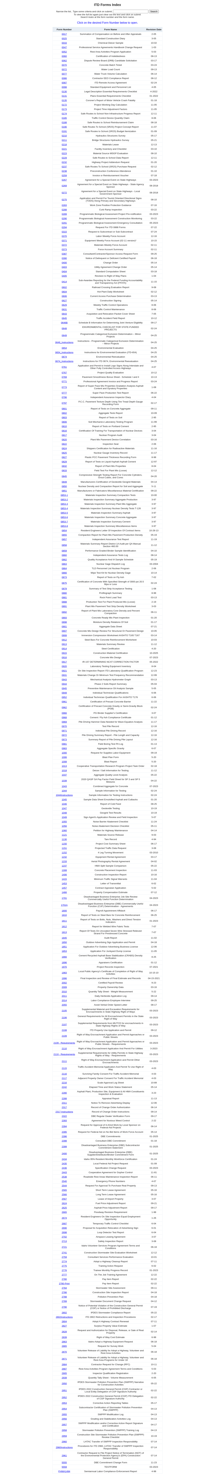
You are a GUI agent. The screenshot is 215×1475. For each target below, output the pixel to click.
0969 (64, 722)
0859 (64, 550)
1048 (64, 813)
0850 (64, 486)
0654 (64, 348)
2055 (64, 1005)
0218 (64, 144)
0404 (64, 271)
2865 (64, 1346)
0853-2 (64, 499)
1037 (64, 775)
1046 (64, 804)
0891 (64, 606)
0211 (64, 140)
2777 (64, 1274)
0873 (64, 577)
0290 (64, 218)
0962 (64, 707)
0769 (64, 377)
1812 (64, 926)
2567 (64, 1199)
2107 (64, 1024)
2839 (64, 1337)
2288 (64, 1098)
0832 (64, 466)
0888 (64, 602)
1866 (64, 957)
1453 (64, 883)
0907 (64, 631)
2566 (64, 1194)
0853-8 (64, 526)
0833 (64, 470)
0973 (64, 739)
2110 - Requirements (64, 1054)
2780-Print (64, 1283)
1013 (64, 766)
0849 (64, 482)
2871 (64, 1359)
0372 (64, 245)
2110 (64, 1048)
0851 (64, 490)
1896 (64, 962)
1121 (64, 835)
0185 (64, 118)
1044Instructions (64, 795)
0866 (64, 573)
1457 (64, 888)
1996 (64, 978)
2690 (64, 1228)
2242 (64, 1087)
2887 (64, 1369)
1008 (64, 761)
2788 (64, 1297)
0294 (64, 227)
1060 (64, 830)
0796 (64, 397)
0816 (64, 430)
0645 (64, 318)
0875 (64, 583)
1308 (64, 870)
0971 (64, 730)
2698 (64, 1232)
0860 (64, 555)
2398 (64, 1141)
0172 (64, 104)
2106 (64, 1017)
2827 (64, 1326)
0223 (64, 153)
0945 (64, 688)
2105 (64, 1010)
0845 (64, 476)
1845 (64, 938)
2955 (64, 1414)
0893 (64, 617)
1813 (64, 932)
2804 (64, 1321)
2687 (64, 1223)
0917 (64, 662)
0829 (64, 461)
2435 (64, 1163)
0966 (64, 713)
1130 (64, 839)
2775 (64, 1266)
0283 (64, 205)
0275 (64, 199)
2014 (64, 1000)
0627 (64, 300)
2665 (64, 1212)
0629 (64, 305)
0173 (64, 109)
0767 (64, 372)
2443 (64, 1172)
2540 (64, 1181)
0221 (64, 149)
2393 (64, 1120)
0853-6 (64, 517)
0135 (64, 100)
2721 (64, 1247)
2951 (64, 1390)
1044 (64, 790)
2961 (64, 1455)
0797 (64, 403)
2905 (64, 1373)
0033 (64, 43)
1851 (64, 946)
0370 (64, 236)
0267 (64, 180)
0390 (64, 258)
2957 (64, 1424)
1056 (64, 826)
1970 (64, 967)
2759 (64, 1257)
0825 (64, 453)
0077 (64, 74)
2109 (64, 1036)
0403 (64, 267)
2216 (64, 1082)
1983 (64, 972)
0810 (64, 426)
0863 (64, 564)
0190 (64, 127)
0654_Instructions (64, 352)
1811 (64, 921)
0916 (64, 657)
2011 (64, 996)
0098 (64, 87)
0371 (64, 240)
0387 (64, 254)
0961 (64, 701)
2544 (64, 1185)
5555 (64, 1462)
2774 (64, 1261)
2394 (64, 1126)
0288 (64, 209)
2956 (64, 1419)
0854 (64, 530)
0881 (64, 597)
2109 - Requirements (64, 1043)
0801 (64, 408)
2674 (64, 1218)
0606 (64, 296)
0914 (64, 648)
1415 (64, 879)
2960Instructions (64, 1447)
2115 (64, 1068)
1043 (64, 786)
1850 (64, 942)
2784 (64, 1288)
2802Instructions (64, 1317)
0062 (64, 60)
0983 (64, 748)
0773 (64, 387)
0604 (64, 291)
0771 (64, 381)
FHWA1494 (64, 1471)
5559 (64, 1467)
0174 (64, 113)
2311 (64, 1103)
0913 (64, 644)
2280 (64, 1093)
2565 (64, 1190)
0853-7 (64, 521)
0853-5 (64, 513)
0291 (64, 223)
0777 (64, 393)
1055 (64, 821)
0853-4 (64, 508)
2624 (64, 1203)
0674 (64, 357)
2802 (64, 1312)
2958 (64, 1430)
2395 (64, 1132)
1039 (64, 780)
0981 (64, 744)
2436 (64, 1168)
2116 (64, 1074)
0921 (64, 670)
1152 (64, 852)
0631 (64, 309)
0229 (64, 158)
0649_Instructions (64, 342)
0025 (64, 38)
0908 (64, 635)
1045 (64, 799)
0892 (64, 612)
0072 (64, 69)
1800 (64, 910)
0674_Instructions (64, 361)
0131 (64, 96)
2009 (64, 987)
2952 (64, 1397)
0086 (64, 78)
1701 (64, 898)
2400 (64, 1153)
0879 (64, 588)
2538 (64, 1177)
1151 (64, 848)
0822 (64, 444)
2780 (64, 1279)
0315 (64, 231)
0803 (64, 417)
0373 (64, 249)
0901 (64, 626)
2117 (64, 1078)
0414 (64, 281)
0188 (64, 122)
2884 (64, 1364)
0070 (64, 65)
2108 (64, 1030)
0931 (64, 675)
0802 (64, 413)
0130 (64, 91)
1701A (64, 905)
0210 (64, 135)
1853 (64, 951)
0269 (64, 185)
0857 (64, 539)
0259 (64, 175)
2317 (64, 1107)
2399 (64, 1146)
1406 (64, 874)
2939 (64, 1377)
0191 (64, 131)
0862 (64, 559)
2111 (64, 1061)
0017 (64, 34)
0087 (64, 82)
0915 (64, 653)
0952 (64, 697)
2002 (64, 982)
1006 (64, 757)
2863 (64, 1341)
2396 (64, 1136)
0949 (64, 693)
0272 (64, 192)
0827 (64, 457)
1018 (64, 770)
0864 (64, 568)
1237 (64, 866)
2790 (64, 1307)
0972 (64, 735)
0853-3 (64, 504)
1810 (64, 915)
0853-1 (64, 495)
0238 (64, 171)
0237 (64, 166)
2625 (64, 1207)
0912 (64, 640)
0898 (64, 622)
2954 (64, 1409)
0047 (64, 47)
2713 (64, 1241)
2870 (64, 1352)
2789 (64, 1301)
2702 (64, 1237)
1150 (64, 843)
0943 (64, 679)
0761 (64, 367)
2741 (64, 1252)
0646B (64, 322)
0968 (64, 717)
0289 (64, 214)
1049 (64, 817)
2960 (64, 1441)
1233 (64, 861)
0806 (64, 422)
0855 (64, 535)
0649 (64, 335)
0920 (64, 666)
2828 (64, 1331)
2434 (64, 1159)
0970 (64, 726)
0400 (64, 262)
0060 (64, 56)
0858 (64, 545)
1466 (64, 892)
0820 (64, 439)
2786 (64, 1292)
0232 (64, 162)
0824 (64, 448)
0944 (64, 684)
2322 (64, 1116)
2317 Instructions (64, 1111)
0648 (64, 328)
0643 (64, 314)
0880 (64, 593)
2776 (64, 1270)
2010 (64, 991)
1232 (64, 857)
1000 (64, 753)
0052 (64, 51)
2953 (64, 1403)
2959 (64, 1436)
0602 (64, 287)
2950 (64, 1383)
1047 (64, 808)
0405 (64, 276)
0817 (64, 435)
